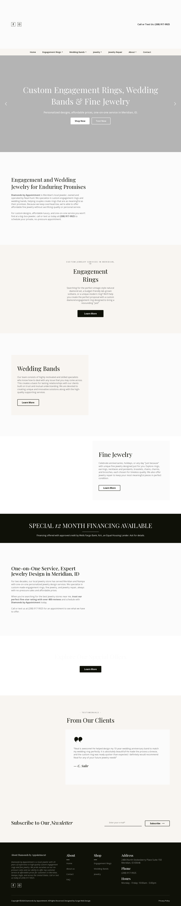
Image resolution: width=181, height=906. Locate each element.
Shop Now (80, 120)
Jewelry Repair (115, 52)
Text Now (101, 120)
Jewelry (96, 52)
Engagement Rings (51, 52)
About (132, 52)
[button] (13, 24)
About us (70, 868)
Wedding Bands (77, 52)
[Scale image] (22, 801)
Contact (147, 52)
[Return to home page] (90, 24)
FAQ (68, 879)
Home (33, 52)
